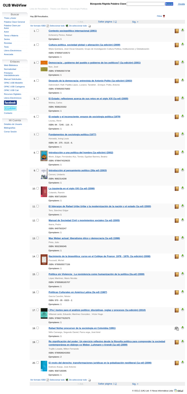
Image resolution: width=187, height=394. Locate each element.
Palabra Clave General (14, 22)
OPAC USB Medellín (13, 83)
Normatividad (10, 69)
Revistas (8, 43)
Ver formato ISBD (39, 26)
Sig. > (135, 21)
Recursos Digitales (12, 94)
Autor (6, 32)
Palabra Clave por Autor (12, 26)
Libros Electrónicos (12, 50)
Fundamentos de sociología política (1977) (72, 134)
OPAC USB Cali (11, 90)
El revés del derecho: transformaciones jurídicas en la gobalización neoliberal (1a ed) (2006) (100, 362)
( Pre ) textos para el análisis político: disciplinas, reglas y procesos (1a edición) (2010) (97, 310)
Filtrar (161, 16)
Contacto (8, 113)
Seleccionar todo (59, 26)
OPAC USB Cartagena (14, 87)
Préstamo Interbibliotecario (11, 74)
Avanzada (8, 54)
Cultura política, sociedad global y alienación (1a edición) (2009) (84, 44)
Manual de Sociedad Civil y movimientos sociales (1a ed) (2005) (84, 220)
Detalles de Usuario (13, 124)
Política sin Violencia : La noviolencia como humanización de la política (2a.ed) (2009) (96, 274)
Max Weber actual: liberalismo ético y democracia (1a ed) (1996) (84, 238)
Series (7, 39)
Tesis (6, 47)
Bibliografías (9, 128)
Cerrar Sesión (10, 132)
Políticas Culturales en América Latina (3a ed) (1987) (78, 292)
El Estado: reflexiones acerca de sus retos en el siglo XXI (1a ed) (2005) (88, 98)
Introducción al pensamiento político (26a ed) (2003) (78, 170)
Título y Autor (10, 18)
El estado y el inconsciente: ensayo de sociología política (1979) (84, 116)
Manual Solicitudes (12, 79)
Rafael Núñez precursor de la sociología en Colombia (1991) (82, 328)
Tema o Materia (11, 35)
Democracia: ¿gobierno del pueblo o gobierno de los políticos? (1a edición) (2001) (95, 62)
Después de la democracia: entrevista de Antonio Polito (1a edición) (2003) (90, 80)
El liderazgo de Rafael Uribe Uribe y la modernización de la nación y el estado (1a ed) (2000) (100, 206)
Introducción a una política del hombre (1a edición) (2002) (81, 152)
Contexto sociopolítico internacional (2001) (73, 30)
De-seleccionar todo (80, 26)
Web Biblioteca (11, 65)
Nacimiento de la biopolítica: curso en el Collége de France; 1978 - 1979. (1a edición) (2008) (99, 256)
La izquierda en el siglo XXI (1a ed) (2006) (72, 188)
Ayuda (181, 4)
